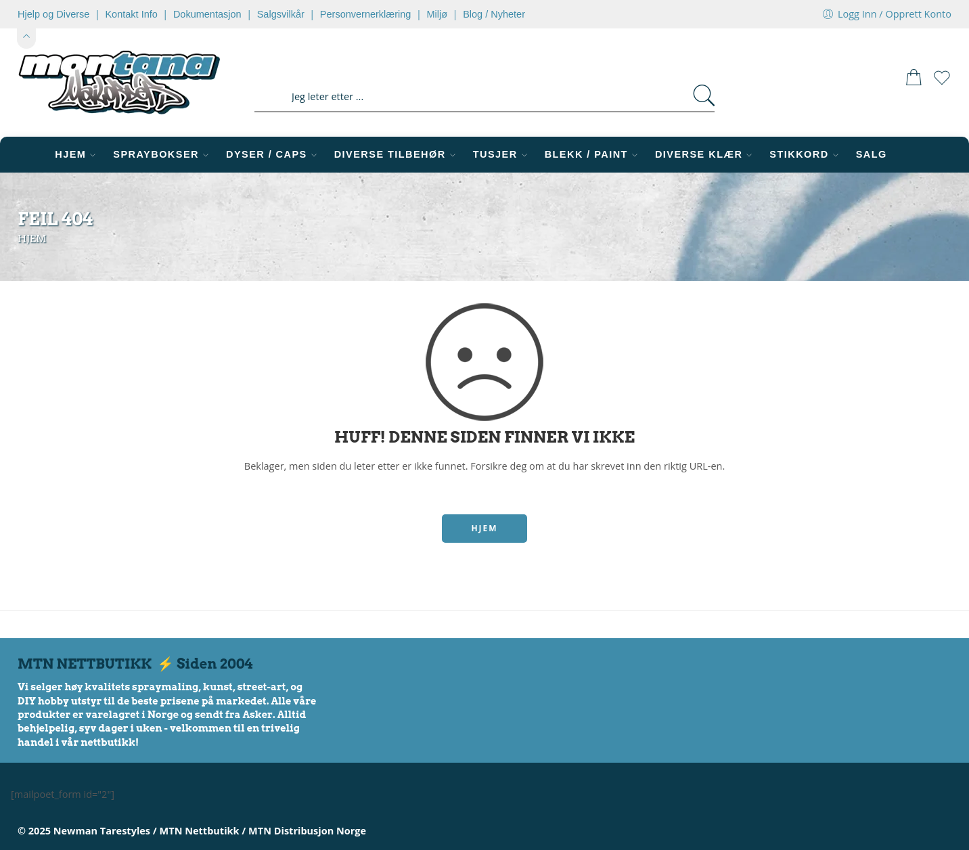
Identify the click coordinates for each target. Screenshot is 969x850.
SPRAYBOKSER (162, 155)
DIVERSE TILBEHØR (396, 155)
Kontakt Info (131, 14)
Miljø (436, 14)
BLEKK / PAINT (593, 155)
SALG (871, 154)
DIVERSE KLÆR (705, 155)
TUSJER (502, 155)
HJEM (77, 155)
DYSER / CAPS (273, 155)
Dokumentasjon (207, 14)
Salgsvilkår (281, 14)
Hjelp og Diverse (53, 14)
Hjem (32, 239)
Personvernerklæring (365, 14)
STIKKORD (805, 155)
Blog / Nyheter (494, 14)
